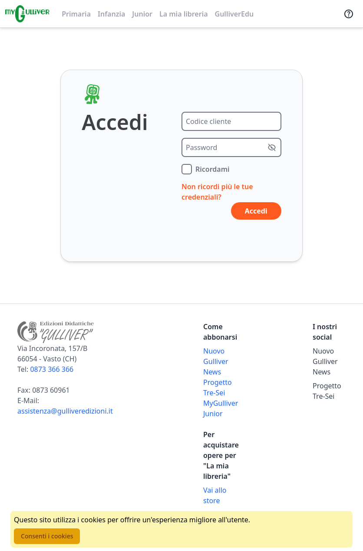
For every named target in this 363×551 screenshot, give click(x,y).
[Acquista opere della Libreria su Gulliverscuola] (219, 495)
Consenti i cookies (47, 536)
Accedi (256, 211)
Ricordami (212, 169)
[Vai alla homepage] (27, 14)
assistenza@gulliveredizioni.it (65, 411)
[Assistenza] (349, 14)
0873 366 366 (51, 369)
